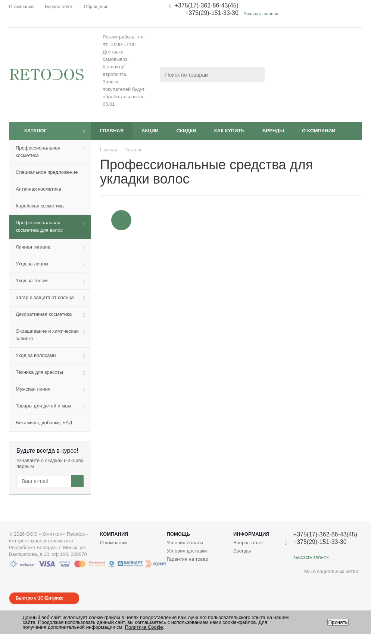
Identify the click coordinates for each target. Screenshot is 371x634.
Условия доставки (186, 551)
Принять (337, 622)
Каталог (35, 130)
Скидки (186, 130)
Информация (251, 534)
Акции (150, 130)
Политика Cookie (144, 627)
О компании (318, 130)
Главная (112, 130)
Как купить (229, 130)
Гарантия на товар (187, 559)
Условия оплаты (184, 542)
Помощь (178, 534)
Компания (114, 534)
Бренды (273, 130)
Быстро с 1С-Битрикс (39, 598)
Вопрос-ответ (248, 542)
